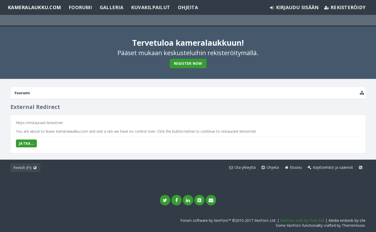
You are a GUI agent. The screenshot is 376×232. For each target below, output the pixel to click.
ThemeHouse (353, 225)
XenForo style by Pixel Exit (302, 220)
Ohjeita (188, 7)
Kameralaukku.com (34, 7)
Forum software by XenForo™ (228, 220)
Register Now (188, 63)
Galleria (111, 7)
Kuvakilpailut (150, 7)
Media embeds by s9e (347, 220)
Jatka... (26, 143)
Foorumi (80, 7)
